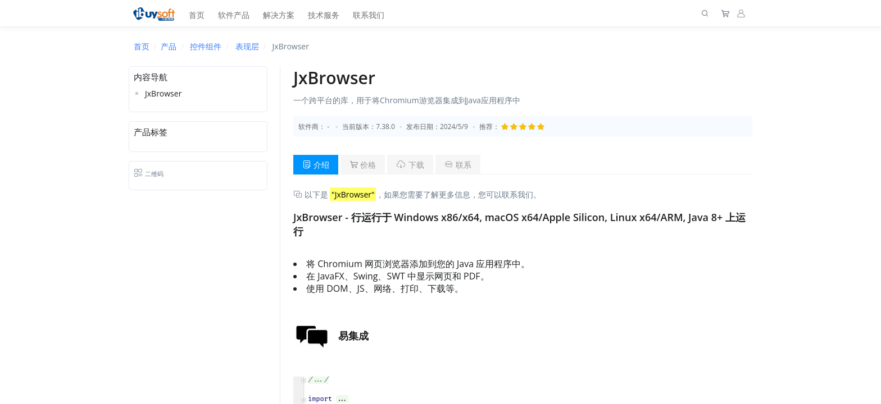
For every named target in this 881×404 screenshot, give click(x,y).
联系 (457, 164)
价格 (362, 164)
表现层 (247, 46)
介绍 (315, 164)
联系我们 (368, 15)
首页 (197, 15)
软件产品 (233, 15)
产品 (168, 46)
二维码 (149, 173)
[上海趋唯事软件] (156, 13)
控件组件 (205, 46)
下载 (410, 164)
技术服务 (323, 15)
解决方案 (278, 15)
